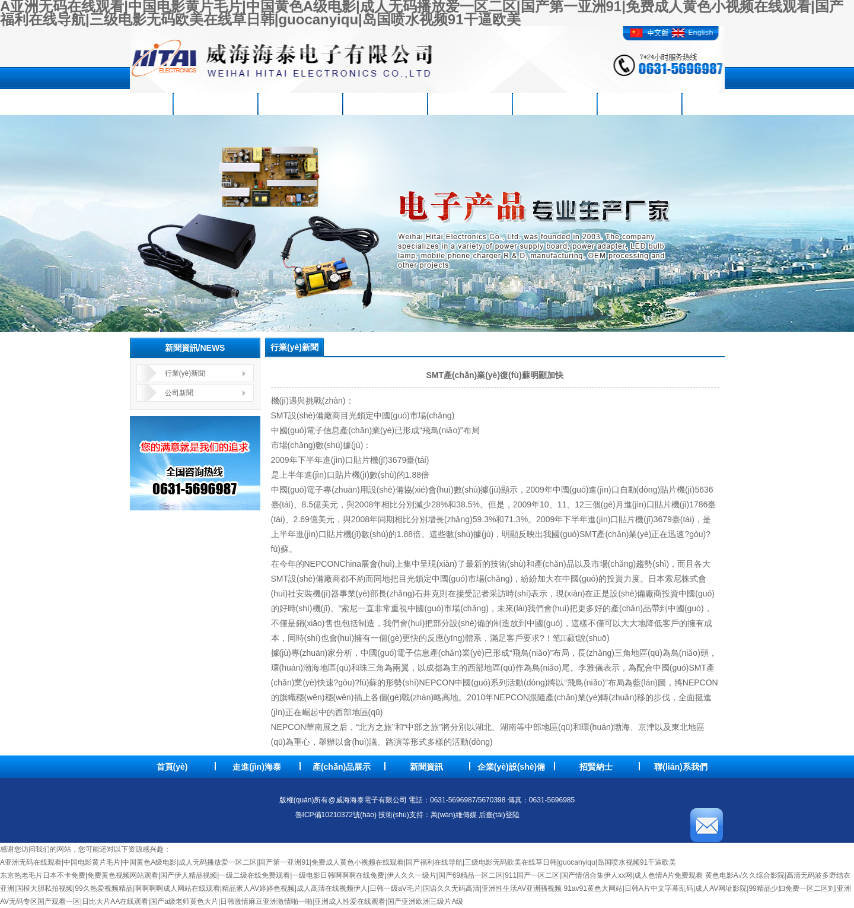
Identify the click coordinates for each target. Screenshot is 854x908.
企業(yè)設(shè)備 (469, 104)
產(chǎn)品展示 (299, 104)
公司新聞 (179, 393)
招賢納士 (638, 104)
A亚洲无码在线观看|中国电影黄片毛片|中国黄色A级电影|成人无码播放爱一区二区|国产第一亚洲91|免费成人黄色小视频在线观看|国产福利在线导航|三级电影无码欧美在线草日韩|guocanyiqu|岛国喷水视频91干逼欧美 (338, 862)
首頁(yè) (130, 104)
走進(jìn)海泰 (214, 104)
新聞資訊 (384, 104)
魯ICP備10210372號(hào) (336, 815)
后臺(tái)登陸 (501, 815)
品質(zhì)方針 (554, 104)
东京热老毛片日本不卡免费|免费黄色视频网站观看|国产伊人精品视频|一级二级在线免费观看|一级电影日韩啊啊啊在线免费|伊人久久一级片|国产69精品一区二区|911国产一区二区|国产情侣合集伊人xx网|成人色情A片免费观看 (351, 875)
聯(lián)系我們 (723, 104)
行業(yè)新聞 (185, 373)
